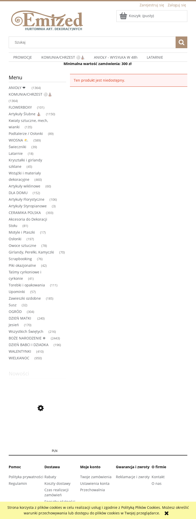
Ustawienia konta (94, 483)
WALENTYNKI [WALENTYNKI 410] (20, 351)
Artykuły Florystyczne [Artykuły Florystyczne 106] (26, 199)
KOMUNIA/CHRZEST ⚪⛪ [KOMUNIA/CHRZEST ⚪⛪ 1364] (30, 94)
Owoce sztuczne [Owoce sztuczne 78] (22, 245)
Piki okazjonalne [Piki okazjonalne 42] (22, 265)
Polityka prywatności (26, 476)
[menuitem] (22, 57)
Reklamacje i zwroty (133, 476)
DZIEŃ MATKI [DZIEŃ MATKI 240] (20, 318)
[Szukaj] (181, 42)
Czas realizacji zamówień (56, 492)
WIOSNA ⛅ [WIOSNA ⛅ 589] (18, 140)
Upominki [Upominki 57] (17, 291)
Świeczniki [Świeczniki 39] (17, 146)
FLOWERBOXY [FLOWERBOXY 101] (20, 107)
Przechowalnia (92, 489)
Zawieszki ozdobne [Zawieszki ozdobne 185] (25, 298)
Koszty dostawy (57, 483)
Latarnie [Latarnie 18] (16, 153)
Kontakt (158, 476)
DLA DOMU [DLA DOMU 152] (18, 192)
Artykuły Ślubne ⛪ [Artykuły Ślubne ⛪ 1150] (25, 113)
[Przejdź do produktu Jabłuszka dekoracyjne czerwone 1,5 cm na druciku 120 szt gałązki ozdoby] (37, 432)
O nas (157, 483)
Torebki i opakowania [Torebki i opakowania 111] (27, 285)
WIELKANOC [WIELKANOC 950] (19, 358)
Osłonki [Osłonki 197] (15, 238)
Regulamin (18, 483)
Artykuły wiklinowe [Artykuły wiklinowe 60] (24, 186)
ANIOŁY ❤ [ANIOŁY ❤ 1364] (18, 87)
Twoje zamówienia (96, 476)
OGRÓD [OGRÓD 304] (15, 311)
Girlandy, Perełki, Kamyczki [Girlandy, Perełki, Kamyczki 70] (31, 252)
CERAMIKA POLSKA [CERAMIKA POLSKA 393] (25, 212)
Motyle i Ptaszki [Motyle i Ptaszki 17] (22, 232)
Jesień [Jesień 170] (14, 324)
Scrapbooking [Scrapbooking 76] (20, 258)
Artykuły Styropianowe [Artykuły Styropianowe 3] (28, 206)
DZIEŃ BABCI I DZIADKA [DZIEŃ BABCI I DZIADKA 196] (28, 344)
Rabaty (50, 476)
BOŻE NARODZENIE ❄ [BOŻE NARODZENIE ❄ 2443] (27, 338)
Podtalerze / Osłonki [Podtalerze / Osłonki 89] (26, 133)
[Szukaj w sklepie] (93, 42)
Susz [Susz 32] (13, 304)
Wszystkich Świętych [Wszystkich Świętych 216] (26, 331)
